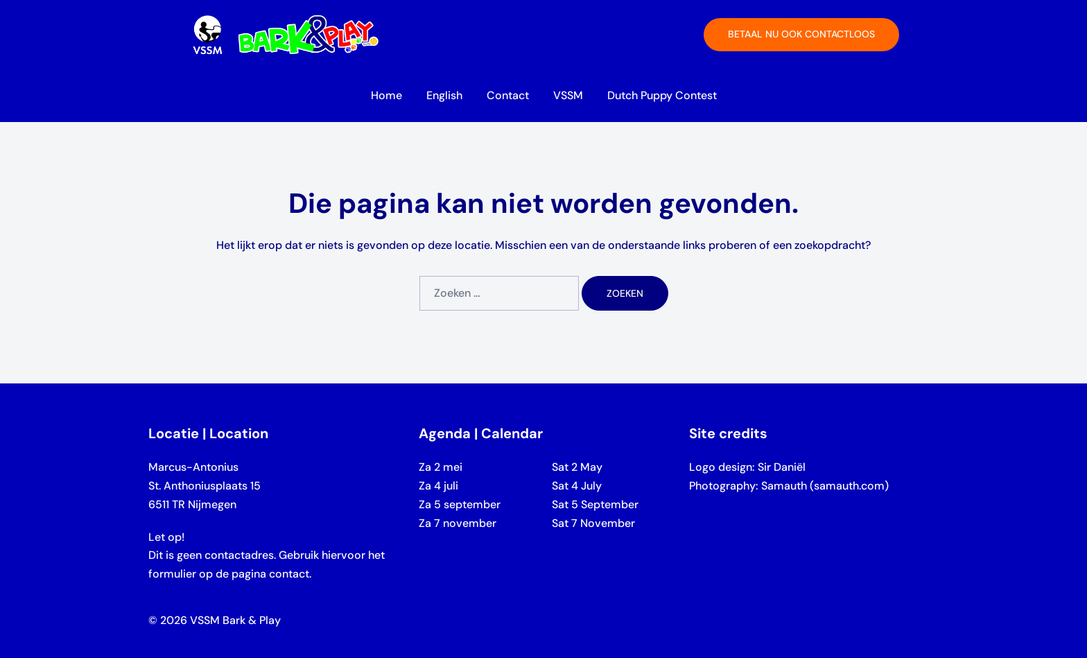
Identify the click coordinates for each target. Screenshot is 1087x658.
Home (386, 95)
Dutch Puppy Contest (662, 95)
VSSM (568, 95)
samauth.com (849, 485)
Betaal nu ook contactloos (801, 34)
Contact (508, 95)
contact (289, 573)
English (444, 95)
